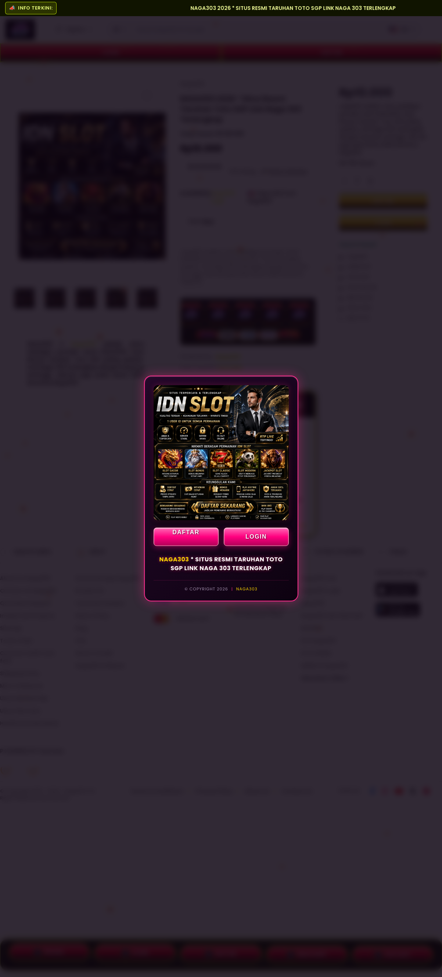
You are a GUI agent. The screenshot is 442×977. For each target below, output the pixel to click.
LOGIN (256, 536)
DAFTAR (186, 532)
